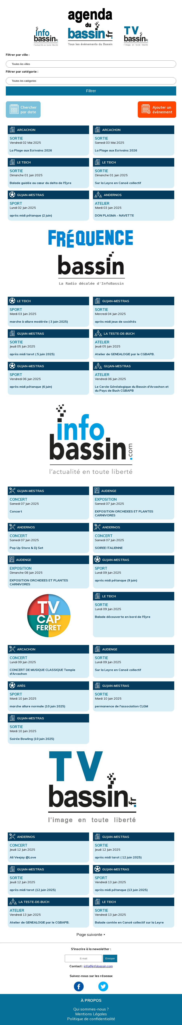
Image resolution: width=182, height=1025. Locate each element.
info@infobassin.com (98, 966)
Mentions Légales (91, 1013)
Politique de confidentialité (91, 1018)
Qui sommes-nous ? (91, 1009)
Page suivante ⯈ (91, 934)
